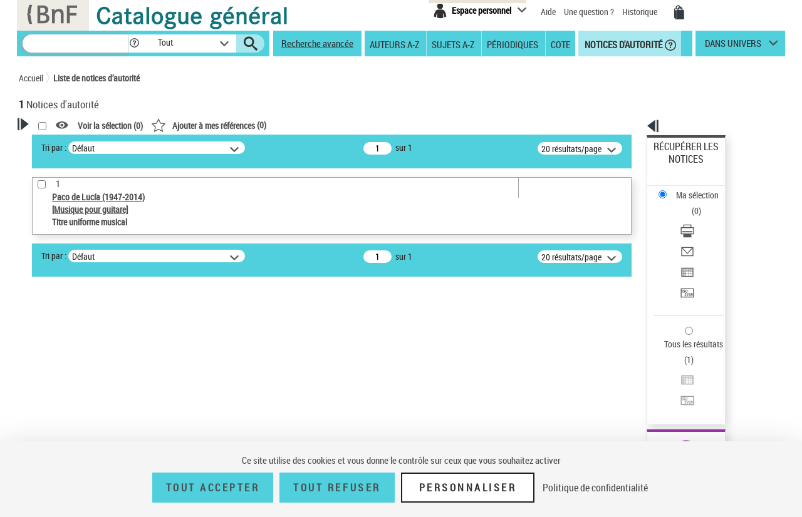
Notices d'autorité (622, 44)
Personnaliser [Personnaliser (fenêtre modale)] (468, 487)
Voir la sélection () (271, 125)
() (369, 125)
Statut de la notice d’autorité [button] (86, 411)
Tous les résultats (685, 268)
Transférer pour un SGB (696, 233)
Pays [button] (40, 432)
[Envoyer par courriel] (703, 203)
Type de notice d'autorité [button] (79, 354)
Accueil (31, 78)
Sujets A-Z (453, 44)
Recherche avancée (317, 43)
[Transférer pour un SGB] (703, 233)
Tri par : (214, 147)
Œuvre (47, 373)
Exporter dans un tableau (699, 218)
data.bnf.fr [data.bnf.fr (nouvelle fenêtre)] (646, 383)
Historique (640, 12)
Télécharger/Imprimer (693, 188)
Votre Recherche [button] (70, 145)
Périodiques (512, 44)
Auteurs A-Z (394, 44)
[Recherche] (75, 43)
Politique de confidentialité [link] (595, 487)
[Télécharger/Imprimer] (703, 188)
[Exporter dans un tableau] (703, 218)
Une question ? (589, 12)
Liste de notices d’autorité (96, 78)
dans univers (733, 46)
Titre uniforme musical (82, 392)
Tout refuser (336, 487)
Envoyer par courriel (690, 203)
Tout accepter (213, 487)
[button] (134, 43)
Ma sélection (677, 166)
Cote (560, 44)
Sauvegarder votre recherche (97, 306)
